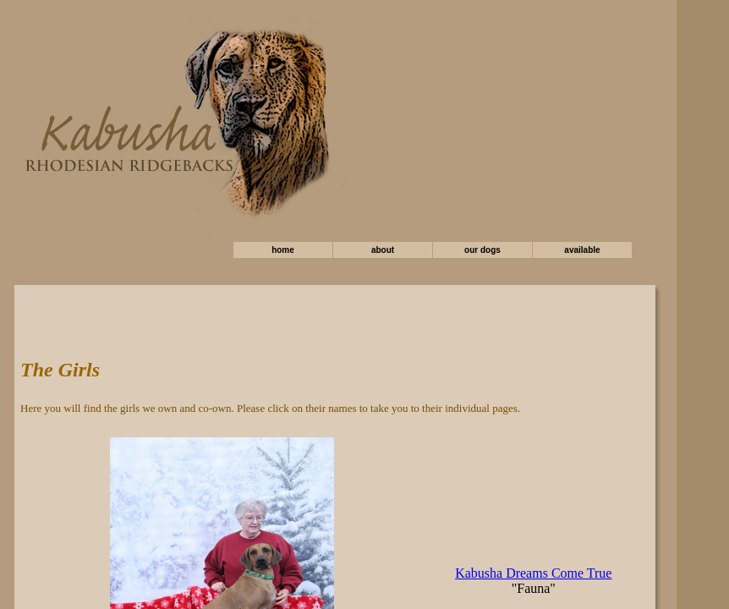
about (382, 250)
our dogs (482, 250)
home (282, 250)
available (582, 250)
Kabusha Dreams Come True (533, 573)
